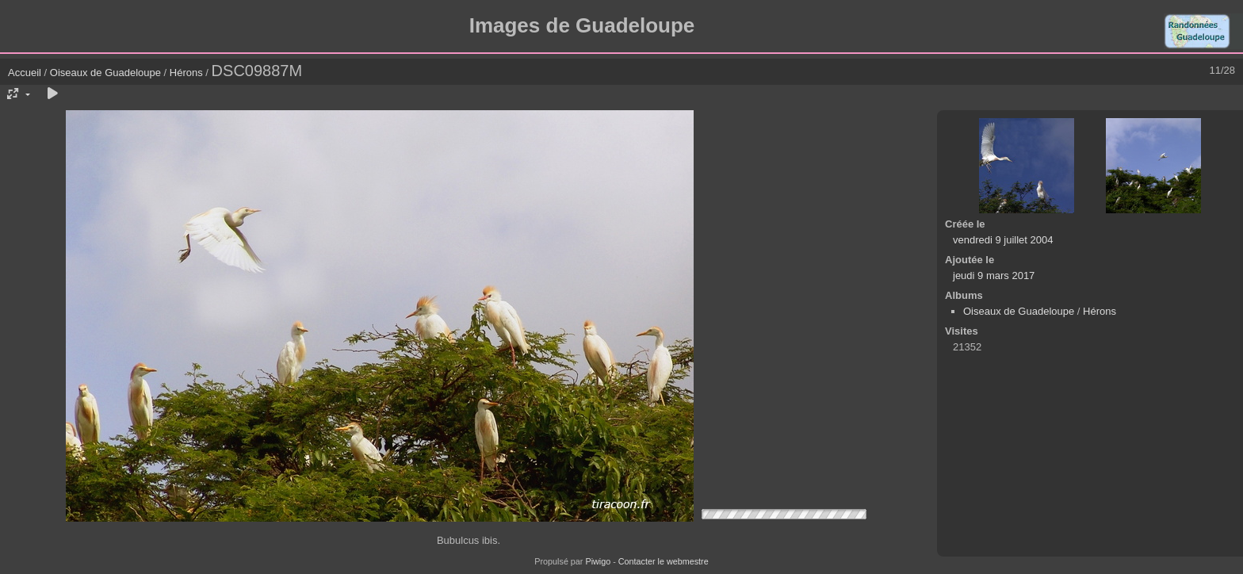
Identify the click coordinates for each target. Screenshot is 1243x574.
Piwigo (597, 561)
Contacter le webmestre (663, 561)
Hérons (186, 72)
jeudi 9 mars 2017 (994, 275)
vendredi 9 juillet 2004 (1003, 240)
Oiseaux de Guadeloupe (105, 72)
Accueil (24, 72)
